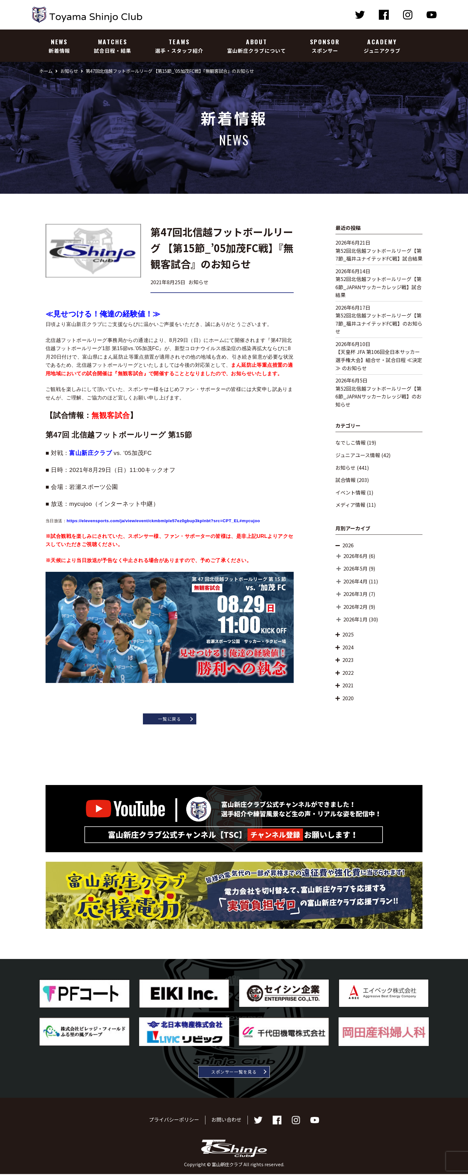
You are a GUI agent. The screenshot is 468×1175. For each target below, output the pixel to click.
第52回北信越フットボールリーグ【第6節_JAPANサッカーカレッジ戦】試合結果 (378, 287)
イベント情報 (350, 492)
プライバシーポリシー (174, 1120)
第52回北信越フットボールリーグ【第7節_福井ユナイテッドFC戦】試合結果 (378, 255)
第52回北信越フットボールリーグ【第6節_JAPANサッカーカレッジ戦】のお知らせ (378, 396)
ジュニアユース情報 (357, 455)
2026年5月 (355, 568)
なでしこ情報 (350, 442)
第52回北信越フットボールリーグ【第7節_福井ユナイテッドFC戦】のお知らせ (378, 323)
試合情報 (345, 480)
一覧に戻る (169, 719)
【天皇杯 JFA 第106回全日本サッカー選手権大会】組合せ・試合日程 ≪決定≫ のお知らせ (378, 359)
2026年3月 (355, 594)
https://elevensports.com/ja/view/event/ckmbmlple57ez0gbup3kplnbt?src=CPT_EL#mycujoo (163, 520)
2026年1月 (355, 619)
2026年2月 (355, 606)
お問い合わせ (226, 1120)
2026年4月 (355, 581)
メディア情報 (350, 504)
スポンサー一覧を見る (234, 1072)
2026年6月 (355, 556)
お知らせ (345, 467)
